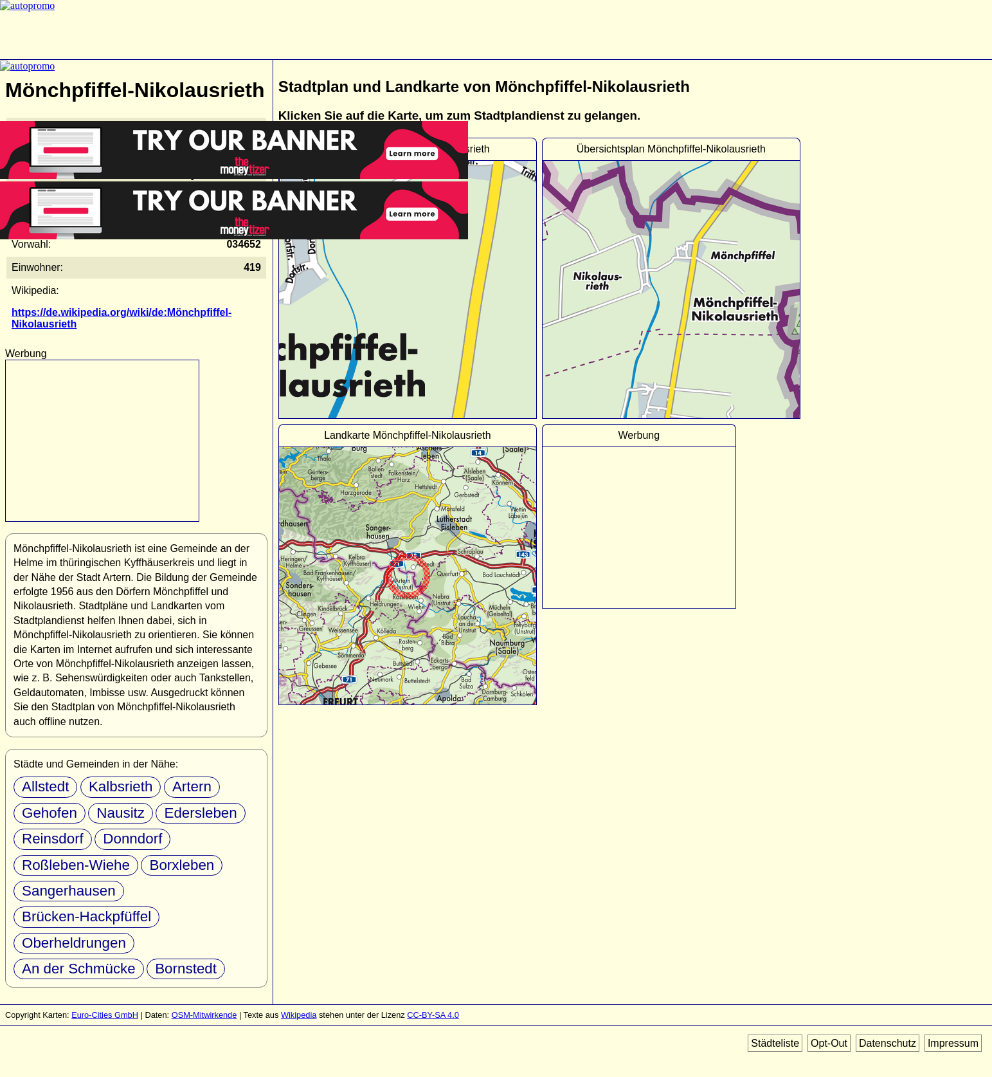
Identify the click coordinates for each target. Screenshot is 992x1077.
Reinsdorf (53, 839)
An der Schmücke (79, 969)
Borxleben (181, 865)
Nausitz (120, 813)
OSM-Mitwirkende (204, 1015)
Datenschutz (887, 1043)
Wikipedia (298, 1015)
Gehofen (49, 813)
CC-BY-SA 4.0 (433, 1015)
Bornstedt (186, 969)
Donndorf (132, 839)
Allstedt (45, 786)
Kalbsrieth (121, 786)
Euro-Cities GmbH (104, 1015)
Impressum (953, 1043)
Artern (192, 786)
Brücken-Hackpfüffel (86, 916)
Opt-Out (829, 1043)
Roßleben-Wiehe (76, 865)
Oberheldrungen (74, 943)
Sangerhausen (69, 891)
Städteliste (775, 1043)
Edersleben (200, 813)
